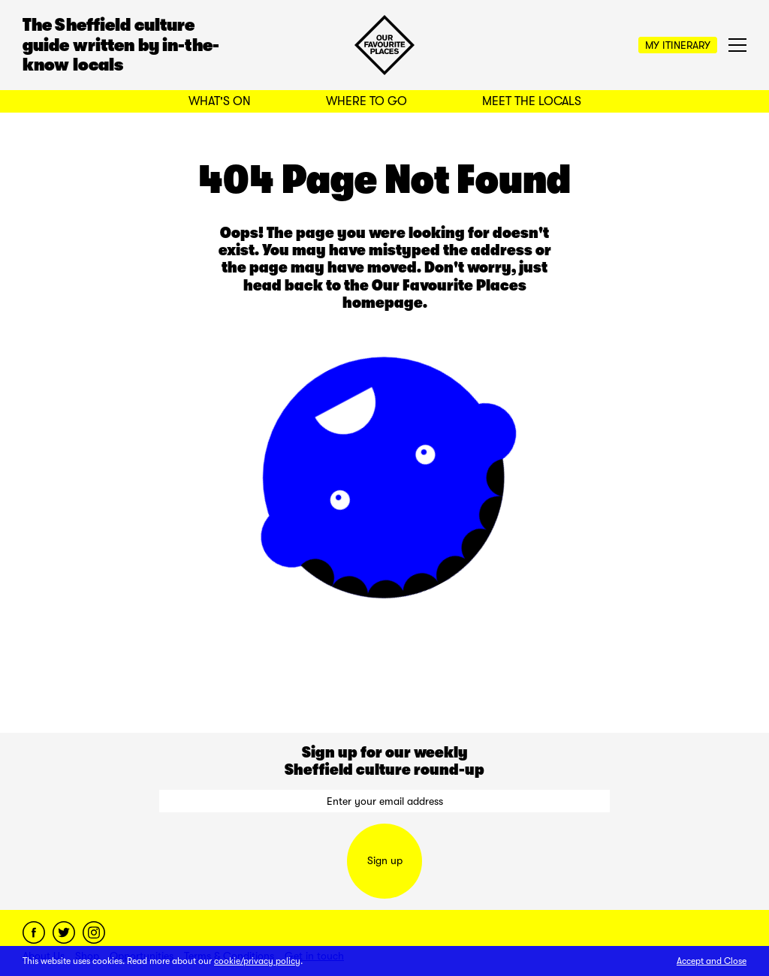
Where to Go (366, 101)
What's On (219, 101)
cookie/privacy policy (257, 961)
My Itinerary (677, 45)
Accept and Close (711, 961)
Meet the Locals (531, 101)
